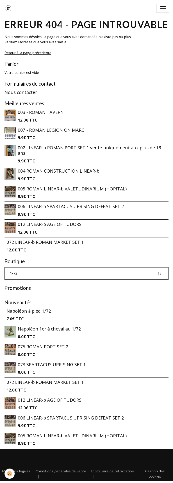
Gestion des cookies (155, 473)
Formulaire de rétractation (112, 471)
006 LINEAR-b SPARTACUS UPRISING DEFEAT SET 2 (71, 206)
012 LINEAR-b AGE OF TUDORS (50, 224)
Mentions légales (16, 471)
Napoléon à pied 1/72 (29, 311)
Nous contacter (21, 92)
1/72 (86, 274)
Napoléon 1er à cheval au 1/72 (49, 329)
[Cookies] (10, 474)
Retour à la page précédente (28, 52)
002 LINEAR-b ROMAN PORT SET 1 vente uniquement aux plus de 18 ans (89, 150)
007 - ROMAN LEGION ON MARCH (53, 130)
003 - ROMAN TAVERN (41, 112)
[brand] (9, 8)
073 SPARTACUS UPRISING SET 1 (52, 364)
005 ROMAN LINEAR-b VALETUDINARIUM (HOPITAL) (72, 189)
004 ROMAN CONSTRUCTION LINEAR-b (58, 171)
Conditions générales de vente (61, 471)
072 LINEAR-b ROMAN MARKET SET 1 (45, 242)
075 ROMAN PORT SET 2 (43, 347)
